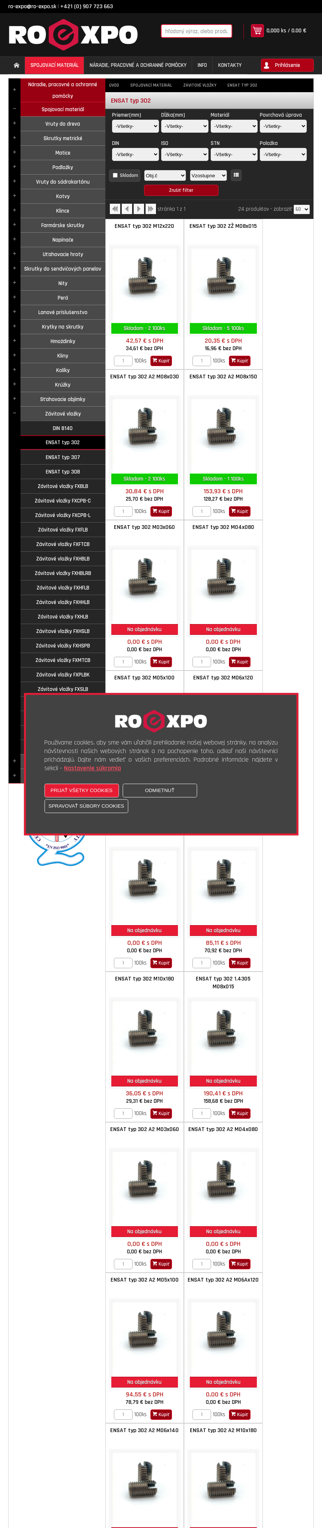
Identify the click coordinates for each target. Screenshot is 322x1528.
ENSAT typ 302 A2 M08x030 (278, 230)
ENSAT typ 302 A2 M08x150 (140, 380)
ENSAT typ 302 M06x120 (209, 527)
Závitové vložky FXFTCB (63, 544)
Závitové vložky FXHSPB (63, 645)
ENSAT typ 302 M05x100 (140, 527)
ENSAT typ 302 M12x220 (140, 226)
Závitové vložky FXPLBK (63, 674)
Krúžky (62, 384)
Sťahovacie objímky (62, 399)
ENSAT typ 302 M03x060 (209, 377)
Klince (62, 210)
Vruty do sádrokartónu (63, 181)
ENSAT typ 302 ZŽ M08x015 (209, 230)
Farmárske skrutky (62, 225)
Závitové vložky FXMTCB (62, 660)
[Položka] (283, 154)
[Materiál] (234, 126)
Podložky (62, 167)
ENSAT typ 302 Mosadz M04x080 (209, 1133)
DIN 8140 (63, 428)
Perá (63, 297)
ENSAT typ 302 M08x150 (140, 678)
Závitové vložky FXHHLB (63, 602)
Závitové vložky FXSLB (63, 689)
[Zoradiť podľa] (165, 175)
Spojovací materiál (63, 109)
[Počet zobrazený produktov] (302, 209)
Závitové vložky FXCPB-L (62, 515)
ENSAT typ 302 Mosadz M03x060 (140, 1133)
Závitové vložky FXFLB (63, 529)
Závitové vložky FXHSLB (63, 631)
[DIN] (135, 154)
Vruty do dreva (62, 123)
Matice (62, 152)
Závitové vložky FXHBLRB (63, 573)
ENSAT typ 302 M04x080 (279, 377)
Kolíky (63, 370)
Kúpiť (156, 361)
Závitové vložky (63, 413)
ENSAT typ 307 (63, 457)
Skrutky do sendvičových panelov (62, 268)
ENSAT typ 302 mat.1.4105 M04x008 (279, 1284)
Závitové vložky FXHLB (63, 616)
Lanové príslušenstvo (62, 312)
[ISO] (184, 154)
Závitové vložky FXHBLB (63, 558)
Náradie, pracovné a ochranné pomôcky (62, 90)
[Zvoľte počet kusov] (118, 361)
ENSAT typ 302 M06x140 (279, 527)
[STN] (234, 154)
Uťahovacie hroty (63, 254)
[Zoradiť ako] (208, 175)
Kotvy (63, 196)
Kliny (62, 355)
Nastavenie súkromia (92, 768)
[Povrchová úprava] (283, 126)
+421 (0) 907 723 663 (86, 6)
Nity (62, 283)
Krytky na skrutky (62, 326)
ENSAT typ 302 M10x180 (209, 678)
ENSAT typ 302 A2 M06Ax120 (140, 983)
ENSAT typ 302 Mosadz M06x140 (140, 1284)
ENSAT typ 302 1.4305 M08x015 (279, 681)
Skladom (129, 175)
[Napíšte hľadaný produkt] (186, 31)
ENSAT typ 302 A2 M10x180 (278, 983)
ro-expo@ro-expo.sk (32, 6)
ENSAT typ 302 (63, 442)
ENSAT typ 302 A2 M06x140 (209, 983)
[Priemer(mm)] (135, 126)
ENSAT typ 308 (63, 471)
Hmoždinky (63, 341)
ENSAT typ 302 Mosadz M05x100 (279, 1133)
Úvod (114, 85)
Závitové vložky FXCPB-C (63, 500)
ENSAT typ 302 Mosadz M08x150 (209, 1284)
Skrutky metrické (63, 138)
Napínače (62, 239)
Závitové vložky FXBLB (63, 486)
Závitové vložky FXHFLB (62, 587)
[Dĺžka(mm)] (184, 126)
